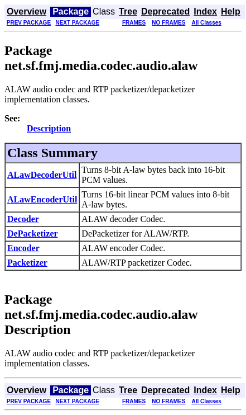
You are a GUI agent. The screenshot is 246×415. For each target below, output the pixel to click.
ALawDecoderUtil (41, 175)
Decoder (23, 219)
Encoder (23, 248)
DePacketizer (32, 233)
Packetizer (27, 262)
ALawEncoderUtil (42, 199)
